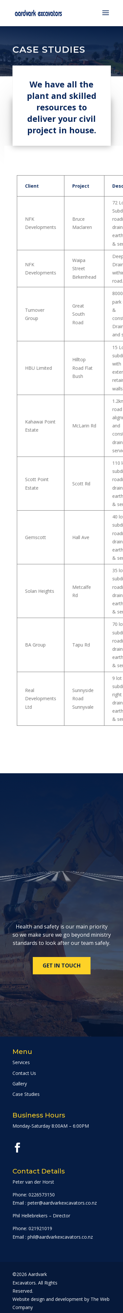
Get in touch (62, 965)
